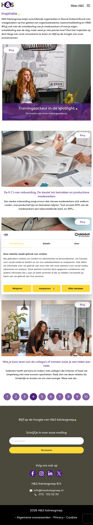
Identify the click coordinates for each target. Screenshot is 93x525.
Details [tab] (46, 243)
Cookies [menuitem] (71, 517)
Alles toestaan (75, 288)
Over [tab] (76, 243)
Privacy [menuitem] (58, 517)
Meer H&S (80, 5)
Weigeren (17, 288)
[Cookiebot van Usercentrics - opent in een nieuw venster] (77, 235)
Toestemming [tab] (16, 243)
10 (86, 396)
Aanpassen (46, 288)
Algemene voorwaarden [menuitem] (34, 517)
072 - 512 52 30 (46, 494)
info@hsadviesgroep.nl (46, 490)
